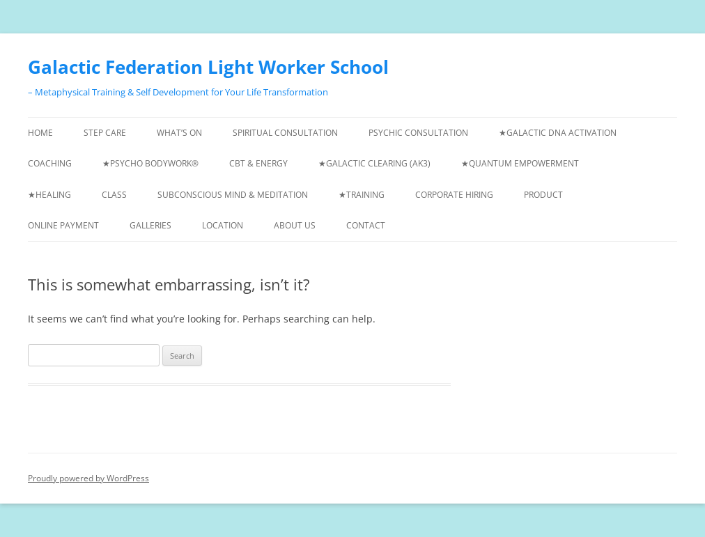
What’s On (179, 133)
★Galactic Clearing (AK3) (374, 163)
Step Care (105, 133)
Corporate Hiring (454, 195)
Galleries (150, 225)
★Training (362, 195)
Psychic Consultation (418, 133)
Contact (365, 225)
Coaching (50, 163)
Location (222, 225)
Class (114, 195)
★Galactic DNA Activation (558, 133)
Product (543, 195)
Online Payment (63, 225)
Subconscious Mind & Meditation (232, 195)
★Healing (49, 195)
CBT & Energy (258, 163)
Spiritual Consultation (285, 133)
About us (295, 225)
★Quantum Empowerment (520, 163)
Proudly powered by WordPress (88, 478)
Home (40, 133)
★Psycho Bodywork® (150, 163)
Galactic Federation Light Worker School (208, 66)
